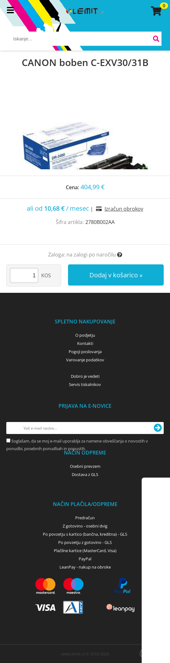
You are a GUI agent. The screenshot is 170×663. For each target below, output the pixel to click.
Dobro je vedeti (85, 376)
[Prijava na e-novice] (158, 428)
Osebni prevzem (85, 466)
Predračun (85, 518)
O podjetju (85, 335)
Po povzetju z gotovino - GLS (85, 542)
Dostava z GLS (85, 474)
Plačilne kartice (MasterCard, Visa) (85, 550)
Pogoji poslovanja (85, 351)
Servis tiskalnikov (85, 384)
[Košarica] (155, 11)
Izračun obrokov (124, 208)
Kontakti (85, 343)
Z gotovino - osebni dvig (85, 526)
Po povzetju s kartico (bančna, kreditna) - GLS (85, 534)
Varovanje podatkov (85, 360)
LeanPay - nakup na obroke (85, 567)
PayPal (85, 559)
